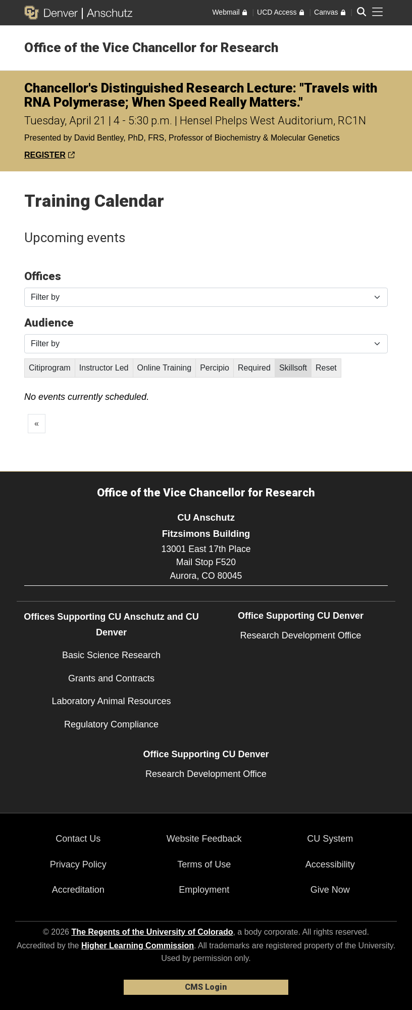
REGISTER (49, 155)
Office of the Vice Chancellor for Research (151, 47)
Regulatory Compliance (111, 724)
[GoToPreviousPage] (36, 423)
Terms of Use (204, 864)
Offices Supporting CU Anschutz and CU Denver (111, 624)
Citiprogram (50, 367)
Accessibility (330, 864)
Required (254, 367)
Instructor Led (104, 367)
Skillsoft (293, 367)
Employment (204, 890)
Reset (326, 367)
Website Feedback (204, 839)
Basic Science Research (111, 655)
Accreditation (78, 890)
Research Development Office (301, 635)
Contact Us (78, 839)
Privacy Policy (78, 864)
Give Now (330, 890)
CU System (330, 839)
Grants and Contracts (111, 678)
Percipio (214, 367)
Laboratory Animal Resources (111, 701)
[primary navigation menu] (378, 12)
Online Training (164, 367)
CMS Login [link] (206, 987)
